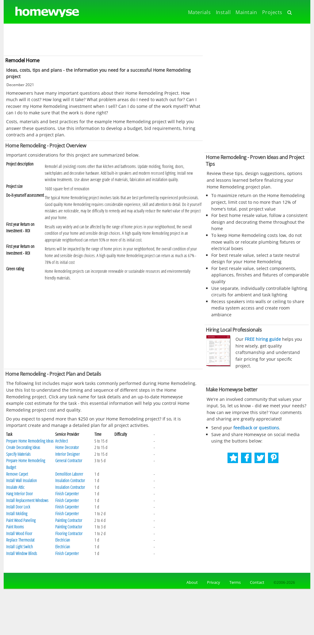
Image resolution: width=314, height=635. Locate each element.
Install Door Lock (18, 507)
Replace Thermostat (20, 540)
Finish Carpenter (67, 493)
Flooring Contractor (68, 533)
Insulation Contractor (70, 480)
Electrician (62, 540)
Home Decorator (67, 447)
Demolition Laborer (69, 474)
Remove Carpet (17, 474)
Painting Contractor (68, 520)
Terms (235, 582)
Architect (61, 441)
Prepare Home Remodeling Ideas (30, 441)
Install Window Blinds (21, 553)
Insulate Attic (15, 487)
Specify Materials (18, 454)
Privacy (213, 582)
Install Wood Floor (19, 533)
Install (223, 12)
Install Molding (16, 513)
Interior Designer (67, 454)
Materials (199, 12)
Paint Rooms (15, 527)
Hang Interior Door (19, 493)
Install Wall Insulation (21, 480)
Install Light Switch (19, 546)
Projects (272, 12)
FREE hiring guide (262, 339)
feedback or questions (256, 428)
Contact (257, 582)
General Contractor (68, 460)
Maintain (246, 12)
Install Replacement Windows (27, 500)
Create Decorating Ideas (23, 447)
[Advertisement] (157, 39)
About (191, 582)
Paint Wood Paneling (21, 520)
